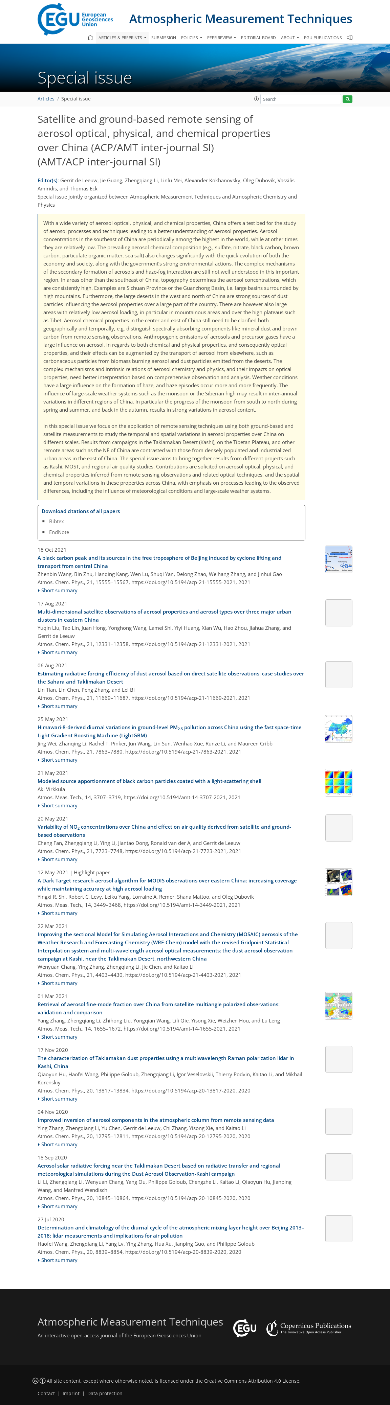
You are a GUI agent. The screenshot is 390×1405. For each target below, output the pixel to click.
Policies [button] (190, 38)
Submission (163, 38)
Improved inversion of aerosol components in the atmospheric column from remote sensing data (156, 1119)
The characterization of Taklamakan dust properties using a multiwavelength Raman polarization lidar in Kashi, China (166, 1062)
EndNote (59, 532)
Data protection (105, 1393)
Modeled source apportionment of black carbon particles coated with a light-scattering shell (149, 781)
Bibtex (56, 521)
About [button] (288, 38)
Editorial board (258, 38)
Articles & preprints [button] (121, 38)
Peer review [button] (220, 38)
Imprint (71, 1393)
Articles (46, 99)
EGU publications (323, 38)
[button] (256, 99)
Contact (46, 1393)
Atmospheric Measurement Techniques (240, 18)
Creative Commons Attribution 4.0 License (251, 1381)
